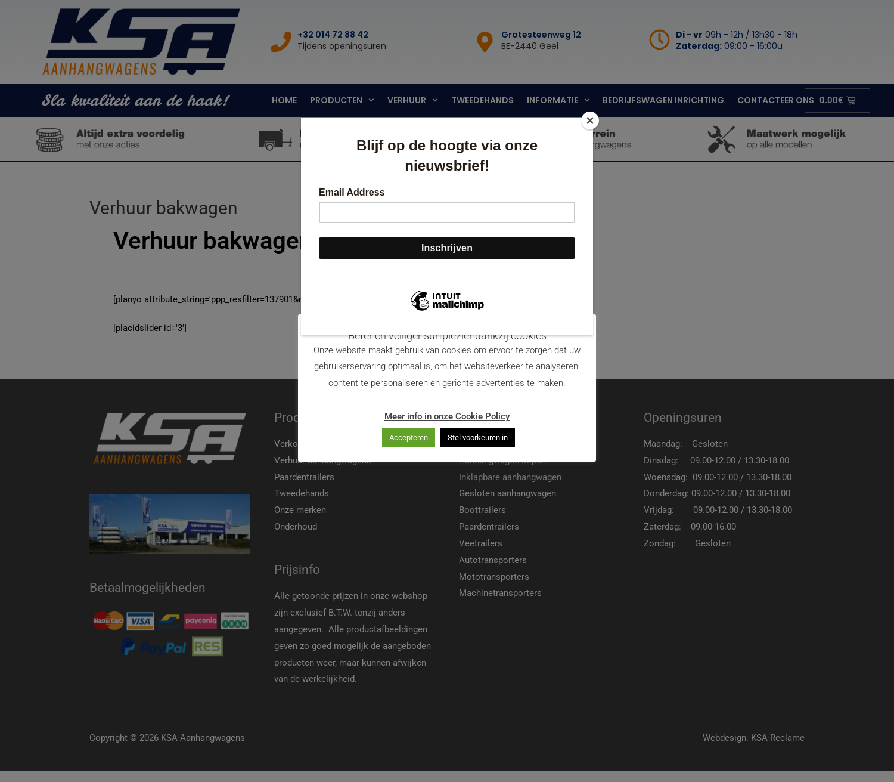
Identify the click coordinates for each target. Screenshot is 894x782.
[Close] (590, 120)
